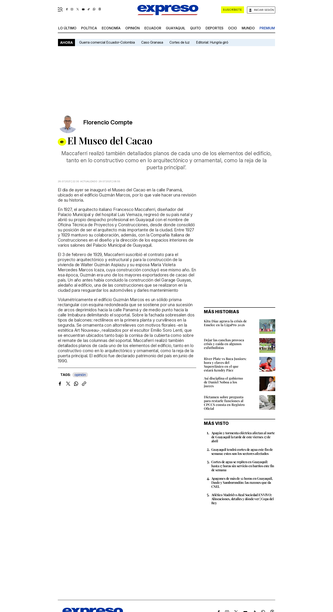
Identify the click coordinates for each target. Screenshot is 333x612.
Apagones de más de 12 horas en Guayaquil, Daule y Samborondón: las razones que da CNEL (241, 482)
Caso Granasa (152, 42)
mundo (248, 28)
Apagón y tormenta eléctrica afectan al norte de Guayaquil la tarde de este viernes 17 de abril (243, 437)
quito (195, 28)
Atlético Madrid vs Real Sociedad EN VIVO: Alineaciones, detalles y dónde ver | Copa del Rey (242, 498)
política (89, 28)
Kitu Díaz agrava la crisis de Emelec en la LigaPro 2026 (225, 323)
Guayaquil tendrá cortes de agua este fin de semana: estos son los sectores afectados (242, 451)
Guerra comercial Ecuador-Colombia (107, 42)
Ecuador (152, 28)
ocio (232, 28)
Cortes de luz (179, 42)
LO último (67, 28)
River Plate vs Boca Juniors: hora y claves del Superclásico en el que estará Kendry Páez (225, 364)
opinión (132, 28)
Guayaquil (175, 28)
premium (267, 28)
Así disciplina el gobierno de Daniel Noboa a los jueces (223, 382)
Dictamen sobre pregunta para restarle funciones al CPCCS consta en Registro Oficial (224, 403)
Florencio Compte (108, 122)
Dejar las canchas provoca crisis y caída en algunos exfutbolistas (224, 344)
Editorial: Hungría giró (212, 42)
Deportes (214, 28)
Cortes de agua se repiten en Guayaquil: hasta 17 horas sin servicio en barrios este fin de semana (242, 466)
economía (111, 28)
